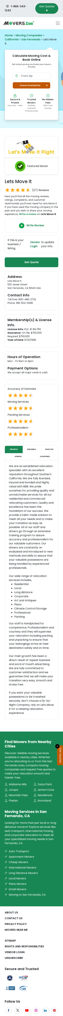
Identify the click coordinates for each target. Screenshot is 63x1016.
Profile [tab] (14, 449)
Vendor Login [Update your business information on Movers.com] (35, 244)
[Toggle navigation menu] (57, 23)
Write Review (31, 225)
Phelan (11, 801)
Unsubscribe (14, 958)
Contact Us (14, 918)
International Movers (20, 868)
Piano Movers (15, 884)
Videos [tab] (18, 456)
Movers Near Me (16, 930)
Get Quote (31, 262)
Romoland (42, 801)
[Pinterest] (54, 1010)
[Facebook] (9, 1010)
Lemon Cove (44, 790)
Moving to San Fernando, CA (25, 895)
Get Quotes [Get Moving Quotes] (46, 8)
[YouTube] (27, 1010)
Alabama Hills (16, 784)
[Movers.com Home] (19, 23)
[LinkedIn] (45, 1010)
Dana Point (43, 784)
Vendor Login (15, 952)
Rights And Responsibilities (24, 946)
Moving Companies (29, 35)
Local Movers (15, 878)
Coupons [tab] (45, 456)
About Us (11, 912)
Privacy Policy (16, 924)
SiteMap (10, 941)
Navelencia (43, 795)
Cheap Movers (16, 862)
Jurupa (11, 790)
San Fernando (30, 39)
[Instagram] (36, 1010)
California (11, 39)
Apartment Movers (19, 857)
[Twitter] (18, 1010)
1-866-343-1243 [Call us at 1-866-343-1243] (16, 8)
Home (9, 35)
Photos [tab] (49, 449)
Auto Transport (17, 851)
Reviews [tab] (31, 449)
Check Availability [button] (34, 85)
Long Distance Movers (21, 873)
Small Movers (15, 889)
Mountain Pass (16, 795)
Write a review (27, 214)
